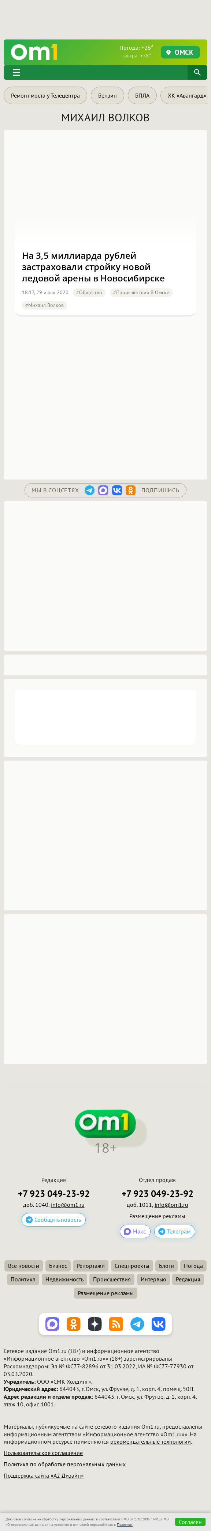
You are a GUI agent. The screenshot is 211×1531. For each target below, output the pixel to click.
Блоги (166, 1265)
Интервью (153, 1279)
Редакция (188, 1279)
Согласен (190, 1522)
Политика (23, 1279)
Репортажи (91, 1265)
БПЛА (142, 95)
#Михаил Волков (44, 305)
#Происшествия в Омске (141, 292)
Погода (193, 1265)
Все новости (23, 1265)
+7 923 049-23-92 (54, 1194)
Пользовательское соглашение (43, 1452)
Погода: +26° (136, 51)
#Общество (89, 292)
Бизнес (58, 1265)
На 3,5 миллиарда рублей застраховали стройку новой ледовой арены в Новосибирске (93, 267)
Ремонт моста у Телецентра (45, 95)
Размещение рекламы (106, 1293)
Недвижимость (64, 1279)
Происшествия (112, 1279)
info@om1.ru (68, 1204)
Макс (139, 1231)
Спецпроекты (132, 1265)
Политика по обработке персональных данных (65, 1464)
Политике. (125, 1524)
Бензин (107, 95)
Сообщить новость (57, 1219)
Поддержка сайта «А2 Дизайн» (44, 1475)
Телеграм (178, 1231)
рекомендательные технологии (150, 1441)
